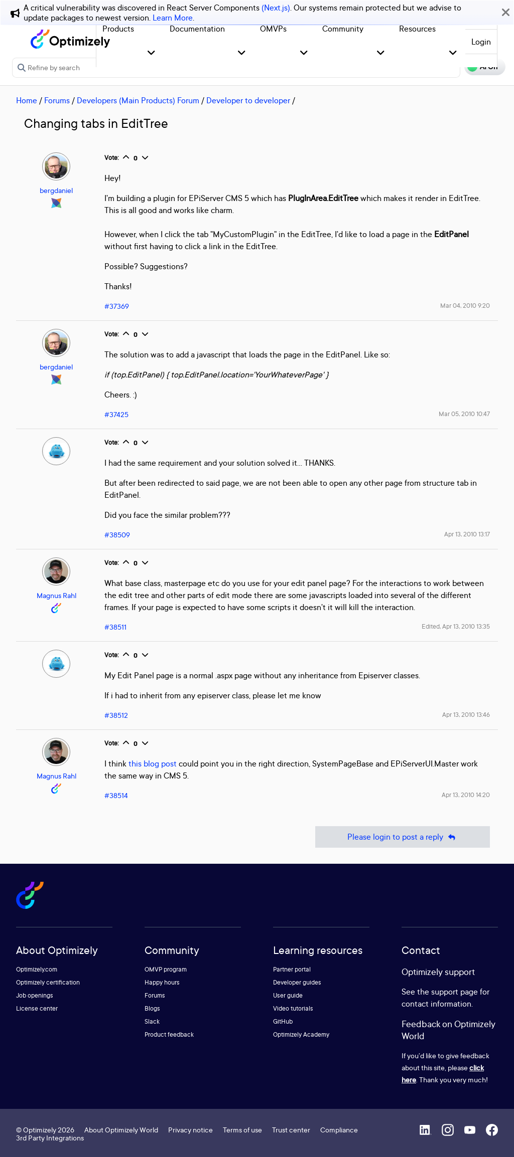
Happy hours (162, 982)
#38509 (117, 534)
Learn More (173, 17)
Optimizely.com (36, 969)
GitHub (283, 1021)
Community (342, 28)
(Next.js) (276, 7)
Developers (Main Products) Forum (138, 100)
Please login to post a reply (402, 837)
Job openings (34, 995)
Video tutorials (293, 1008)
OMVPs (273, 28)
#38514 (116, 795)
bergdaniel (56, 190)
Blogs (152, 1008)
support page (454, 991)
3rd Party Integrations (50, 1137)
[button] (151, 53)
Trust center (291, 1129)
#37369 (116, 306)
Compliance (339, 1129)
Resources (417, 28)
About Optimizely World (121, 1129)
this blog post (152, 763)
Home (26, 100)
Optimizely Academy (301, 1034)
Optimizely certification (48, 982)
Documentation (197, 28)
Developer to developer (248, 100)
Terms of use (242, 1129)
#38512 (116, 715)
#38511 (115, 627)
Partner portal (292, 969)
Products (118, 28)
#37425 (116, 414)
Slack (152, 1021)
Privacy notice (190, 1129)
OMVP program (166, 969)
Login (481, 41)
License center (37, 1008)
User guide (288, 995)
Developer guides (297, 982)
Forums (57, 100)
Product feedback (169, 1034)
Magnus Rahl (56, 595)
